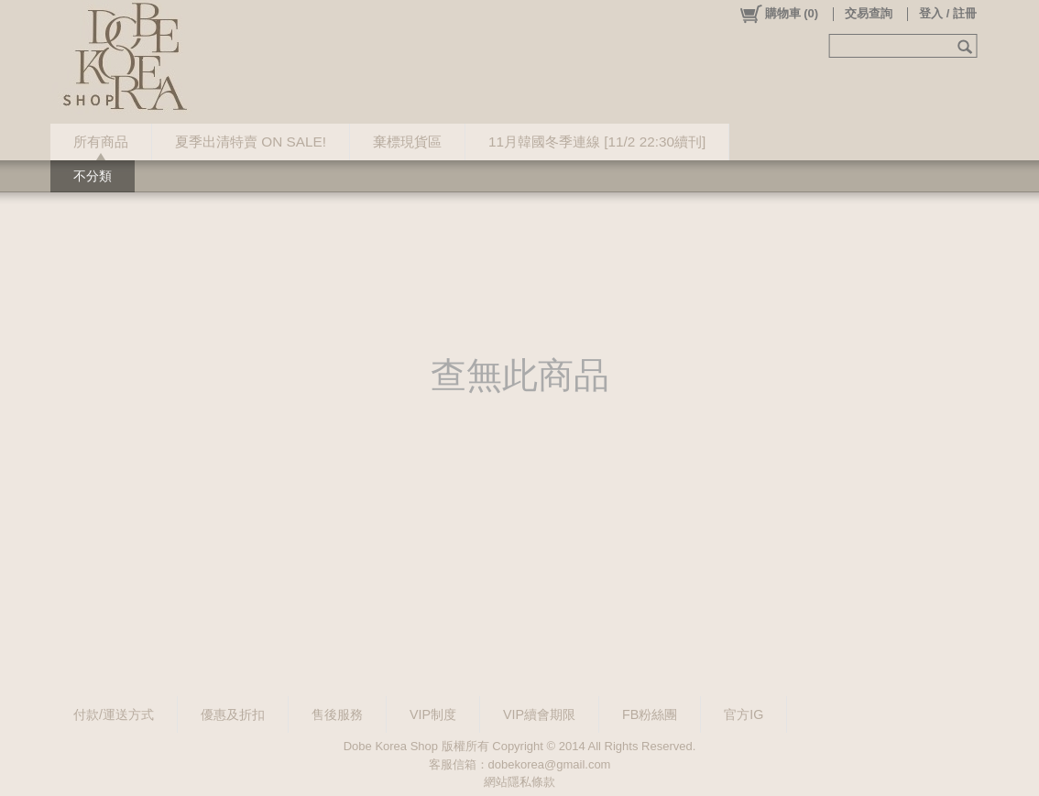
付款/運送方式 (113, 714)
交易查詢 (868, 13)
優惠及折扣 (233, 714)
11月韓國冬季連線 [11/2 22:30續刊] (596, 141)
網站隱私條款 (519, 782)
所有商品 (100, 141)
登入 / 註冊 (948, 13)
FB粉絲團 (649, 714)
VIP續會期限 (539, 714)
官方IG (743, 714)
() (778, 13)
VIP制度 (433, 714)
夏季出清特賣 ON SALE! (250, 141)
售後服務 (337, 714)
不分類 (92, 176)
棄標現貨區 (407, 141)
